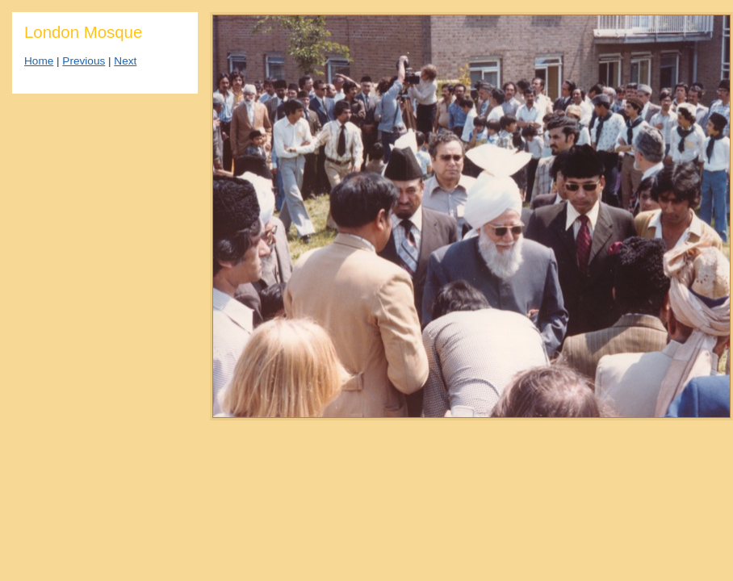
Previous (83, 61)
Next (125, 61)
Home (38, 61)
